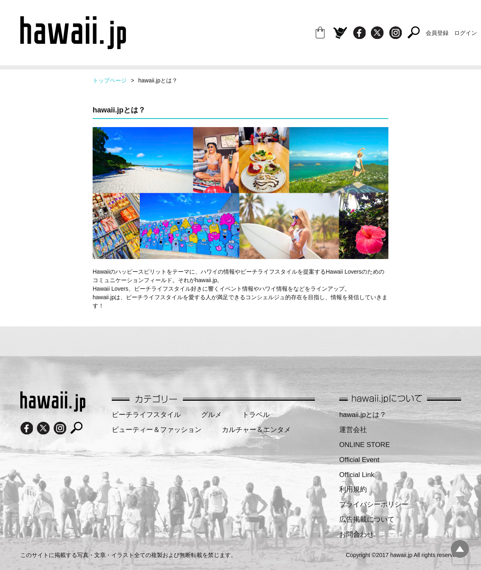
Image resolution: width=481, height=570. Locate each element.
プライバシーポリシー (373, 504)
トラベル (256, 415)
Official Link (356, 475)
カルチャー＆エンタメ (256, 430)
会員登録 (437, 33)
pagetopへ (460, 549)
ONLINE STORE (364, 445)
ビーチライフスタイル (146, 415)
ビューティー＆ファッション (157, 430)
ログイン (465, 33)
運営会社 (353, 430)
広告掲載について (366, 519)
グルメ (211, 415)
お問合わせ (356, 534)
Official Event (359, 460)
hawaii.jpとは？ (362, 415)
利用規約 (353, 489)
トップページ (110, 80)
